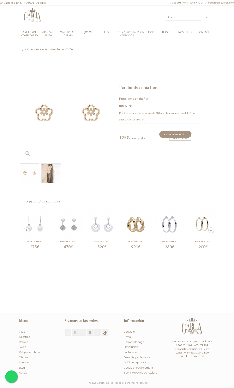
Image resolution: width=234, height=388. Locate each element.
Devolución (131, 346)
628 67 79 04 (196, 2)
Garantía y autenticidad (138, 356)
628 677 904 (201, 345)
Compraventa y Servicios (127, 33)
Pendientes (42, 49)
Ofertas (23, 356)
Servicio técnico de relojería (140, 371)
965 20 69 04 (179, 2)
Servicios (24, 361)
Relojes (107, 32)
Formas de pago (134, 341)
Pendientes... (34, 241)
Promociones (146, 32)
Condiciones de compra (138, 366)
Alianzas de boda (49, 33)
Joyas (87, 32)
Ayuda (23, 371)
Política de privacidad (137, 361)
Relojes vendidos (29, 351)
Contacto (204, 32)
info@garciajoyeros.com (220, 2)
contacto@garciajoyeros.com (193, 348)
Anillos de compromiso (29, 33)
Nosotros (185, 32)
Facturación (131, 351)
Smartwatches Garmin (68, 33)
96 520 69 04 (184, 345)
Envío (127, 335)
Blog (165, 32)
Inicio (22, 330)
